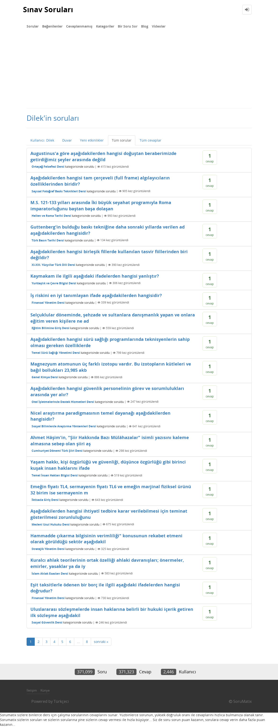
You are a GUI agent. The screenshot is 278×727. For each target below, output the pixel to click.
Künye (45, 690)
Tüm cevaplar (150, 140)
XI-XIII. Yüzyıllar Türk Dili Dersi (53, 265)
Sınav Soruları (48, 9)
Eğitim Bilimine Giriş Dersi (50, 328)
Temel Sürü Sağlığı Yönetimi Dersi (56, 353)
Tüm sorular (121, 140)
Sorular (33, 26)
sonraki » (101, 641)
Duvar (67, 140)
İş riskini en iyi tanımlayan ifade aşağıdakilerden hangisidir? (96, 295)
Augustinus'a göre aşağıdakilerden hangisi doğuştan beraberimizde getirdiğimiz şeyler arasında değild (103, 156)
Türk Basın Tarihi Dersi (48, 240)
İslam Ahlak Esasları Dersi (50, 573)
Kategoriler (105, 26)
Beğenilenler (52, 26)
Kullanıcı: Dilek (42, 140)
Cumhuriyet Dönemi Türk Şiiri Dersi (57, 451)
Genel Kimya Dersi (45, 377)
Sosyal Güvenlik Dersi (47, 622)
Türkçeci (61, 701)
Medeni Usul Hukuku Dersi (51, 524)
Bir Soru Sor (127, 26)
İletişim (32, 690)
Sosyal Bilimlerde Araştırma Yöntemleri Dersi (64, 426)
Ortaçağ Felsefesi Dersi (48, 167)
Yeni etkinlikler (92, 140)
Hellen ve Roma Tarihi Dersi (51, 216)
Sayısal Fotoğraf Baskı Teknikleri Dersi (59, 191)
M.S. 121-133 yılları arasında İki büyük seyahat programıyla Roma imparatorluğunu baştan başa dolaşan (100, 206)
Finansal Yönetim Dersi (48, 302)
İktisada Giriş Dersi (45, 500)
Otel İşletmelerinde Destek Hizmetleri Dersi (63, 402)
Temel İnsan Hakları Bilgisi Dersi (55, 475)
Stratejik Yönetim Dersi (48, 549)
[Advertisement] (139, 71)
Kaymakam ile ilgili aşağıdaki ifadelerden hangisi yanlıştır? (94, 276)
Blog (144, 26)
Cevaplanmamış (79, 26)
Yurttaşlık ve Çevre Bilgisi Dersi (54, 283)
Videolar (158, 26)
